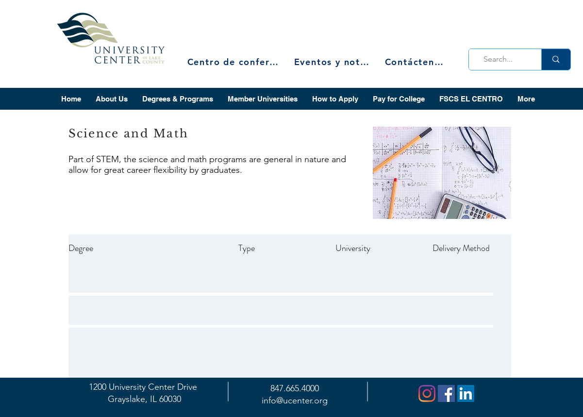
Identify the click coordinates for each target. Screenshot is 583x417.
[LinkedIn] (465, 393)
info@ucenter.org (295, 400)
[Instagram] (426, 393)
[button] (111, 99)
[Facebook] (446, 393)
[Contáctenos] (415, 61)
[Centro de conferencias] (235, 61)
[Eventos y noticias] (333, 61)
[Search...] (502, 59)
